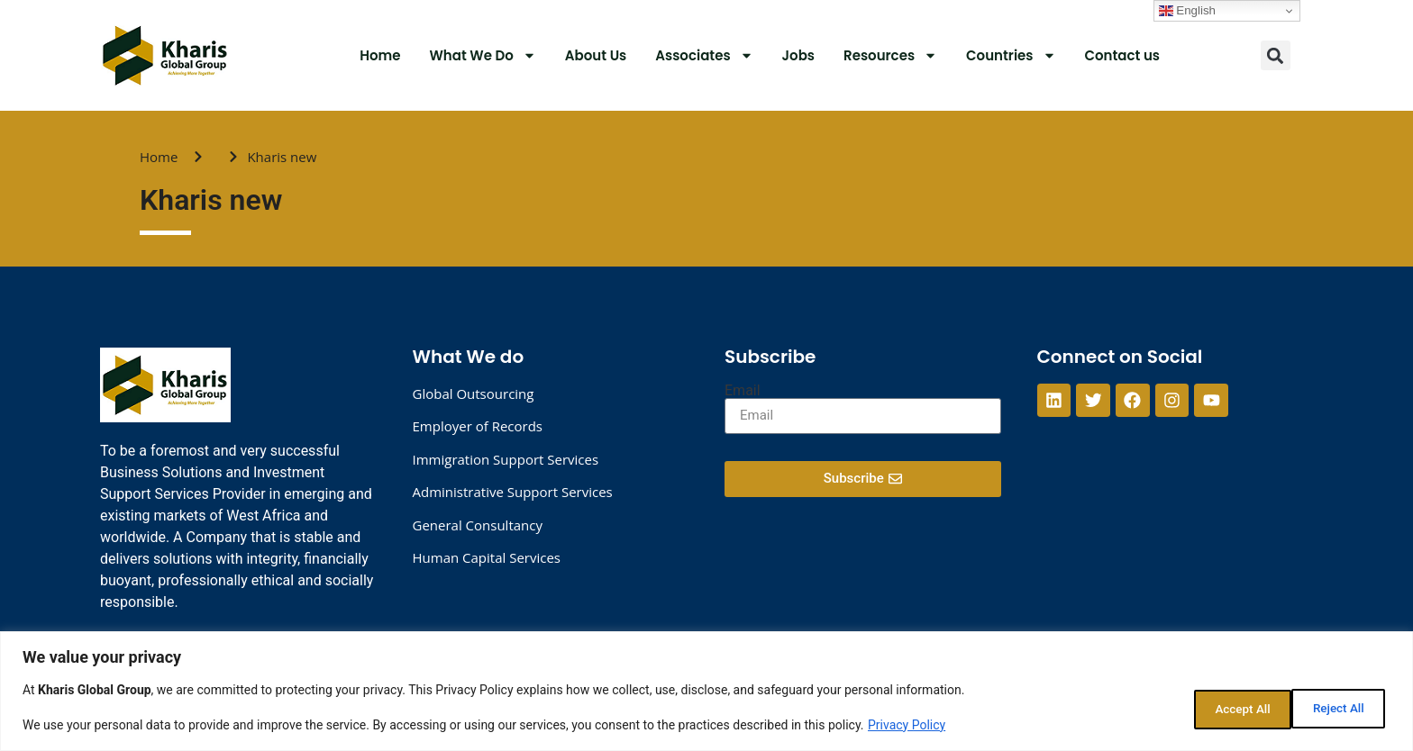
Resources (890, 55)
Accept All (1335, 707)
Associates (703, 55)
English (1187, 11)
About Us (595, 55)
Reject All (1220, 707)
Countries (1010, 55)
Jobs (798, 55)
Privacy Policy (906, 725)
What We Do (483, 55)
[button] (1275, 55)
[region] (706, 691)
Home (380, 55)
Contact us (1123, 55)
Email (743, 391)
